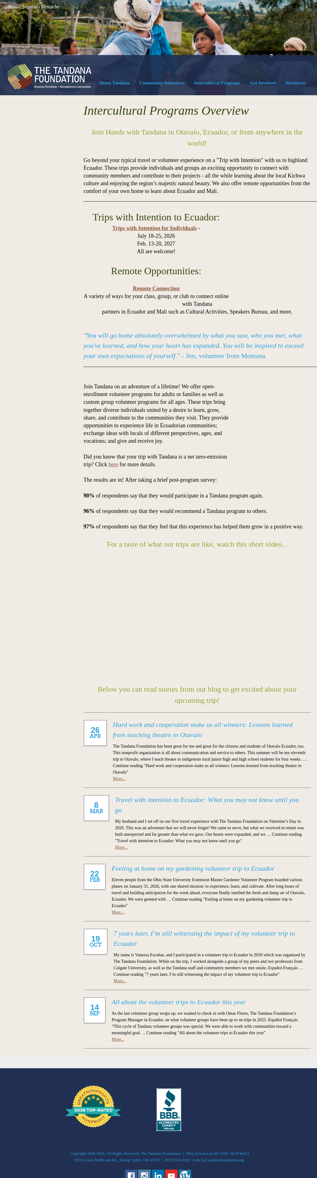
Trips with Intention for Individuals (195, 228)
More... (119, 747)
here (258, 433)
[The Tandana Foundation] (49, 76)
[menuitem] (114, 84)
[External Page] (168, 1098)
